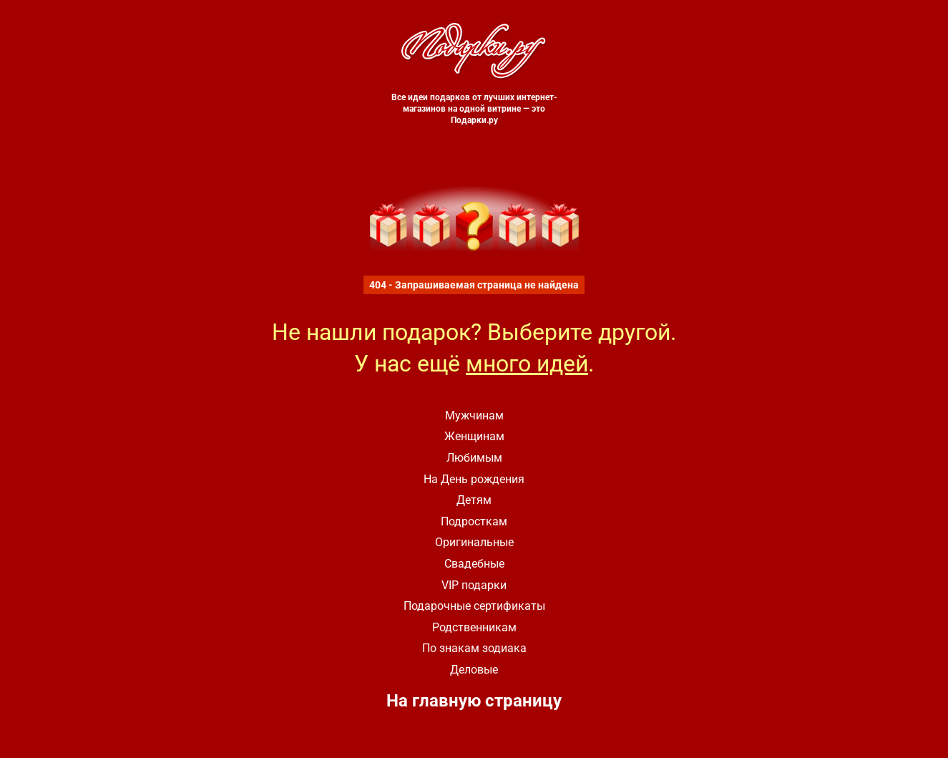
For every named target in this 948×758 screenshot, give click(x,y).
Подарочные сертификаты (474, 606)
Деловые (474, 669)
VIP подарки (474, 585)
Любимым (474, 458)
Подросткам (474, 521)
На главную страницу (474, 701)
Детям (474, 500)
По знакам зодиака (474, 648)
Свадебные (474, 563)
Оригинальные (474, 542)
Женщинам (474, 436)
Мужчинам (474, 415)
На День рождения (474, 479)
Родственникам (474, 627)
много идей (527, 363)
